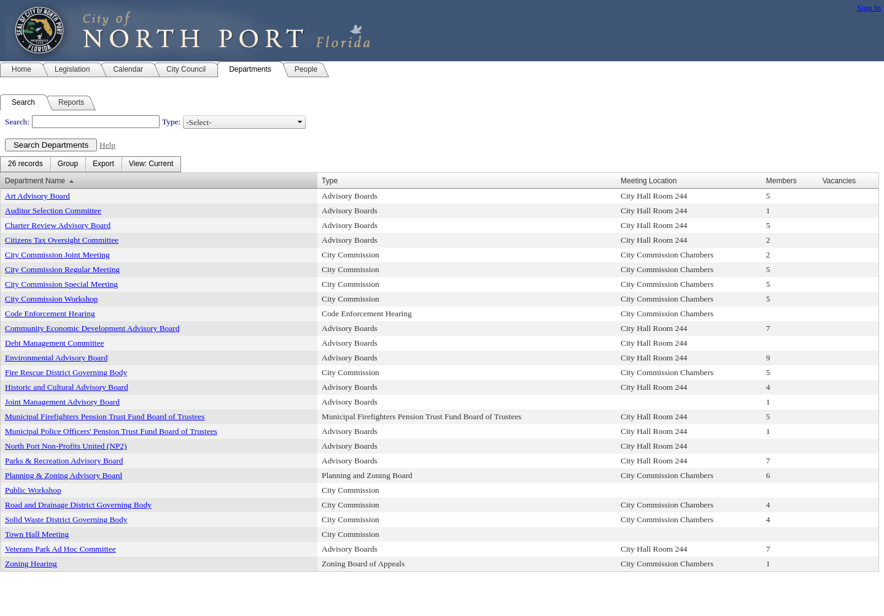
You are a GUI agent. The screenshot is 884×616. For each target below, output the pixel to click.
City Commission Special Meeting (61, 284)
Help (107, 145)
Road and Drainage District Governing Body (78, 504)
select (300, 122)
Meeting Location (649, 181)
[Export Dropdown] (103, 164)
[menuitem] (25, 164)
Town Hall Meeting (37, 534)
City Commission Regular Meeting (62, 269)
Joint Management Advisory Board (62, 401)
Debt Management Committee (54, 343)
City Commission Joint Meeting (57, 254)
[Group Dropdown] (67, 164)
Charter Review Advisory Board (57, 225)
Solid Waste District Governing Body (66, 519)
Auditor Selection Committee (53, 210)
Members (781, 181)
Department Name (35, 181)
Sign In (869, 7)
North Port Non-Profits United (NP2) (65, 446)
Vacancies (839, 181)
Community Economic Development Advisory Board (92, 328)
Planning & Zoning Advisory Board (63, 475)
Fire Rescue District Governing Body (66, 372)
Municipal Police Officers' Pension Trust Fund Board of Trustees (111, 431)
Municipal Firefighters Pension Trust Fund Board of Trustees (104, 416)
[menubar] (90, 164)
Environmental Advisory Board (56, 357)
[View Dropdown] (151, 164)
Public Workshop (33, 490)
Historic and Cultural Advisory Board (66, 387)
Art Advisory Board (37, 195)
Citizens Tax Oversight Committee (61, 240)
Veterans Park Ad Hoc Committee (60, 548)
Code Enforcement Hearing (50, 313)
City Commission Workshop (51, 298)
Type (330, 181)
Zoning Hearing (31, 563)
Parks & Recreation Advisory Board (64, 460)
